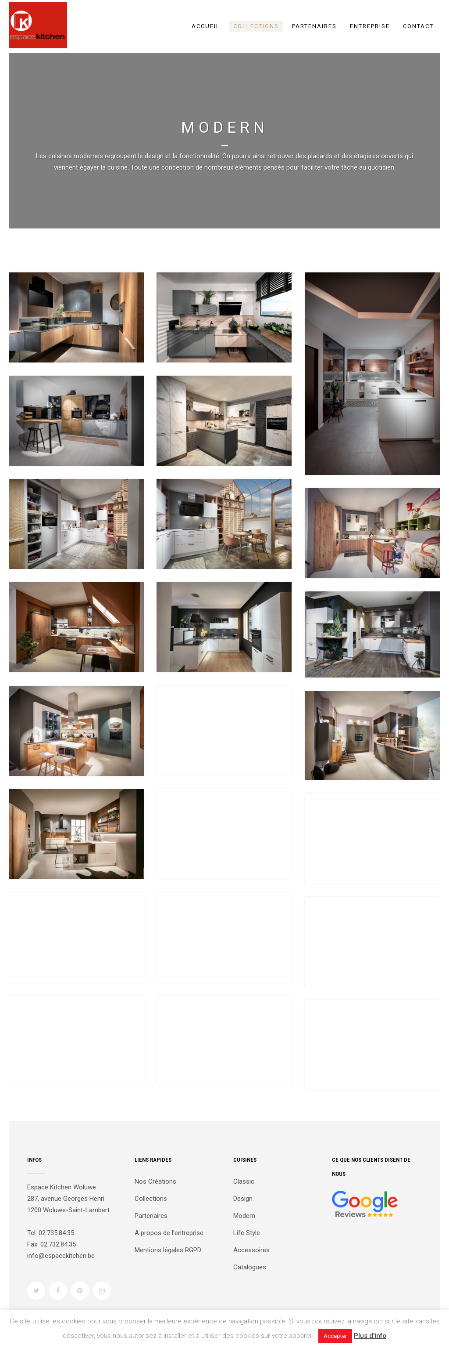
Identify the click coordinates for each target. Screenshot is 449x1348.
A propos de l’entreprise (169, 1233)
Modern (244, 1216)
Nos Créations (155, 1181)
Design (243, 1199)
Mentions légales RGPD (168, 1250)
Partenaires (151, 1216)
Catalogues (249, 1267)
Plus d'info (370, 1336)
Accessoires (251, 1250)
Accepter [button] (335, 1336)
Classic (243, 1181)
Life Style (246, 1233)
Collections (151, 1199)
